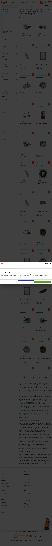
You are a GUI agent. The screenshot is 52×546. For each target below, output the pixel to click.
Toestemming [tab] (9, 266)
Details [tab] (26, 266)
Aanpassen (26, 281)
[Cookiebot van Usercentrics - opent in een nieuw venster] (45, 263)
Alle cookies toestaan (42, 281)
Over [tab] (43, 266)
